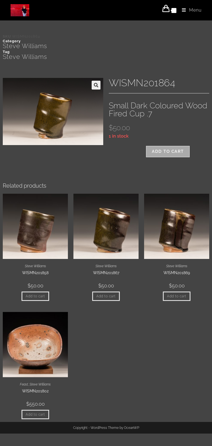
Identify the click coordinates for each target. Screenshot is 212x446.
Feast (24, 384)
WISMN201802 (35, 391)
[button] (96, 85)
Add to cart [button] (35, 296)
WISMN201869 (176, 273)
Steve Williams (25, 45)
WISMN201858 (35, 273)
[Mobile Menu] (190, 10)
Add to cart (168, 151)
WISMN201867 (106, 273)
